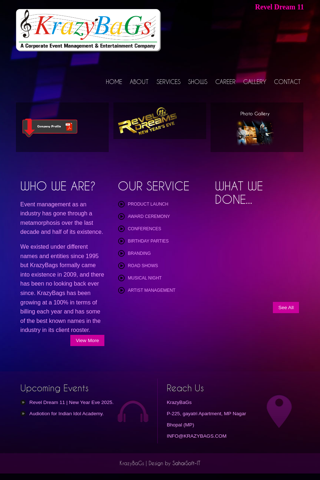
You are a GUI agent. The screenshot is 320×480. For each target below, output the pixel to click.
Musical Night (145, 277)
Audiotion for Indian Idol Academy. (66, 413)
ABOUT (140, 81)
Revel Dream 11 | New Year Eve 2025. (71, 402)
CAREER (226, 81)
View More (87, 340)
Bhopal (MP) (180, 424)
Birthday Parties (148, 240)
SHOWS (198, 81)
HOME (115, 81)
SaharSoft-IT (186, 463)
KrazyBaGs (179, 402)
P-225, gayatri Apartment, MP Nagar (206, 413)
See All (286, 307)
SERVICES (169, 81)
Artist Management (152, 289)
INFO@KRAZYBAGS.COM (197, 435)
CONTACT (287, 81)
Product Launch (148, 203)
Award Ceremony (149, 216)
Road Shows (143, 265)
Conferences (144, 228)
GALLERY (255, 81)
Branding (139, 253)
